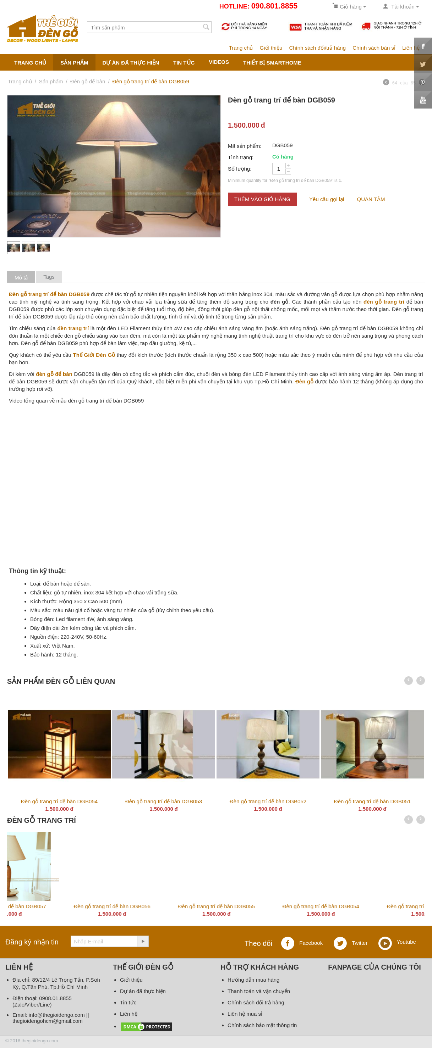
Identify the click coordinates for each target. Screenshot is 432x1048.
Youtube (397, 942)
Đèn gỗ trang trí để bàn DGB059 (163, 906)
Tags (49, 277)
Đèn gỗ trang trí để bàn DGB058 (268, 906)
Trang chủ (241, 48)
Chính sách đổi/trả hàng (317, 48)
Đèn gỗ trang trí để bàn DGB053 (163, 801)
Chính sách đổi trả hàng (256, 1002)
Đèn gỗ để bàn (87, 81)
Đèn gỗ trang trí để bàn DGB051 (372, 801)
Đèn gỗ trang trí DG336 (59, 906)
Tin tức (184, 63)
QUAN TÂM (371, 199)
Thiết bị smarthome (272, 63)
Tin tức (128, 1002)
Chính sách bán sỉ (373, 48)
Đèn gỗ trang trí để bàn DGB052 (268, 801)
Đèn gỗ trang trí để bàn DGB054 (59, 801)
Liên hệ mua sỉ (245, 1014)
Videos (219, 62)
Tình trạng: (240, 157)
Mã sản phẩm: (244, 146)
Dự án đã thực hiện (131, 63)
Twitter (350, 943)
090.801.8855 (274, 6)
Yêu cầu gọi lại (326, 199)
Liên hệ (411, 48)
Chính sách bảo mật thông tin (262, 1025)
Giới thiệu (271, 48)
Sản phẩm (74, 63)
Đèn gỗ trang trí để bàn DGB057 (372, 906)
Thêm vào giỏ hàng (262, 199)
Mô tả (21, 278)
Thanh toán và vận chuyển (259, 991)
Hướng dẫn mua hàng (253, 980)
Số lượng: (239, 169)
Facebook (302, 943)
